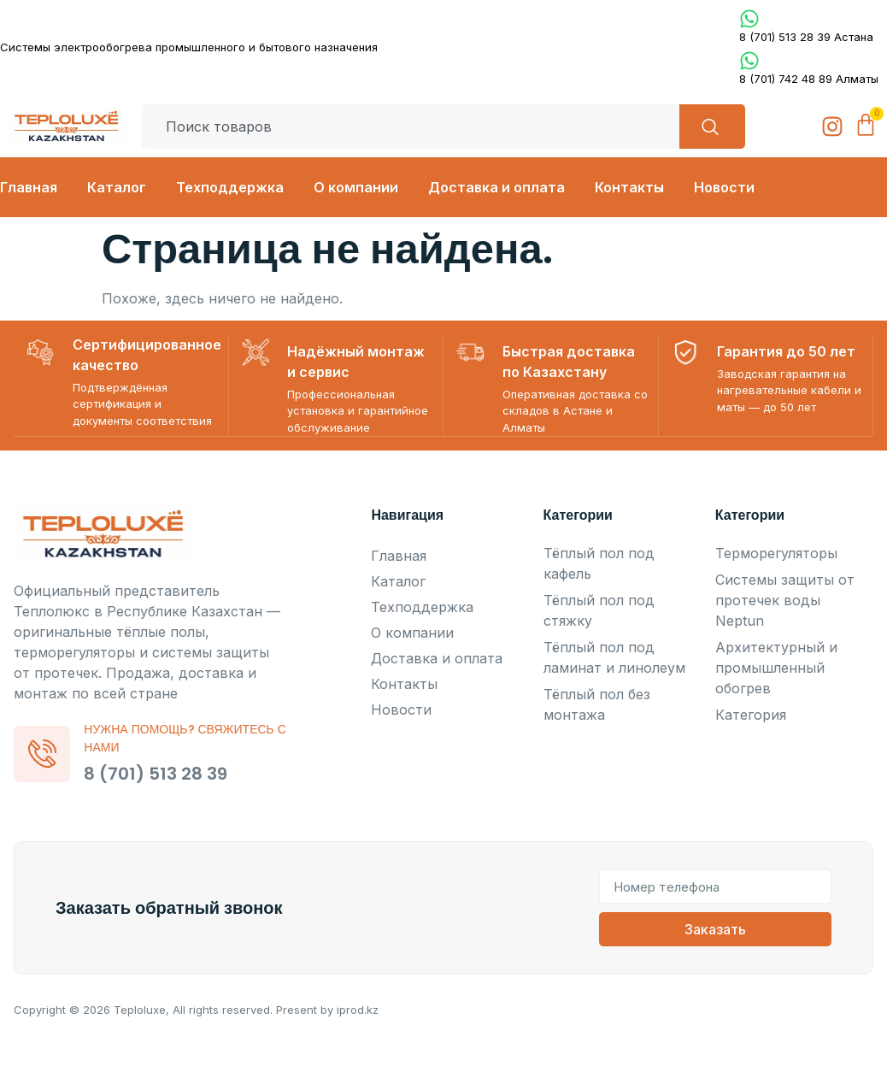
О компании (356, 187)
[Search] (709, 126)
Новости (724, 187)
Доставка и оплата (496, 187)
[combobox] (407, 126)
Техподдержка (230, 187)
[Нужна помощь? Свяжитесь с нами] (43, 753)
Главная (28, 187)
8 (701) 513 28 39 (159, 773)
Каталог (116, 187)
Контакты (629, 187)
